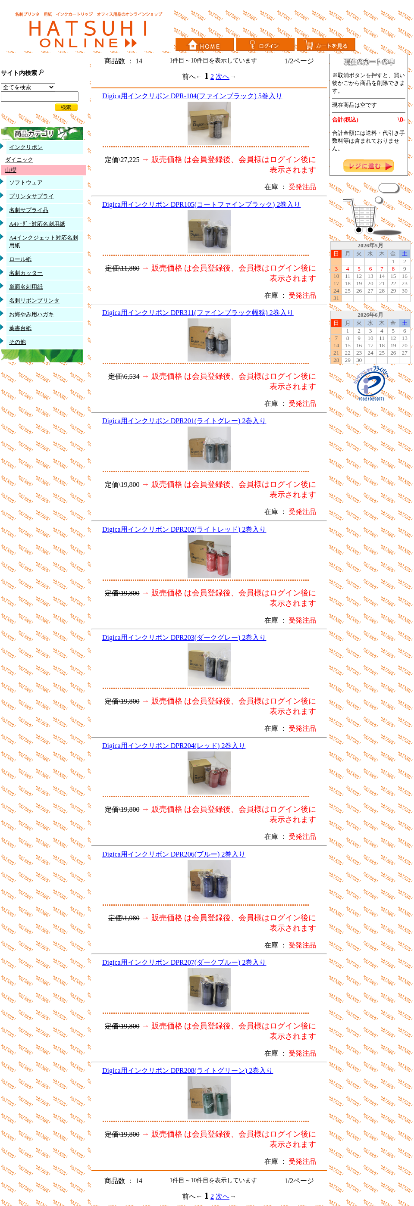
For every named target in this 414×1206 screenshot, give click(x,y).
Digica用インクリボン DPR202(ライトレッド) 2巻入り (184, 529)
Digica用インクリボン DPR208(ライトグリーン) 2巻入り (187, 1070)
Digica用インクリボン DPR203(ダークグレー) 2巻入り (184, 637)
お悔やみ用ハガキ (31, 314)
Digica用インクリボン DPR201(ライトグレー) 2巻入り (184, 420)
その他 (17, 342)
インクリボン (26, 147)
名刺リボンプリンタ (34, 300)
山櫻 (10, 170)
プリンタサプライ (31, 196)
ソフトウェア (26, 182)
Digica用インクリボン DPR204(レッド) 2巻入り (173, 745)
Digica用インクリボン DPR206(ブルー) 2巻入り (173, 854)
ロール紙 (20, 259)
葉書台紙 (20, 328)
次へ (222, 76)
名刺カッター (26, 273)
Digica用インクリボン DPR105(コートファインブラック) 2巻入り (201, 204)
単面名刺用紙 (26, 287)
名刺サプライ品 (28, 210)
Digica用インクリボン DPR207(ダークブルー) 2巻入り (184, 962)
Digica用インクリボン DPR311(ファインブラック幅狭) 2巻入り (198, 312)
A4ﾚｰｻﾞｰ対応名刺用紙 (37, 224)
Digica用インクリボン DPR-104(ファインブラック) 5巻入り (192, 96)
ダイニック (19, 159)
